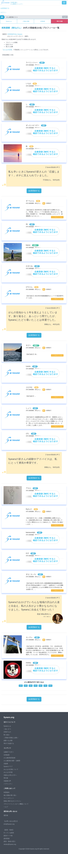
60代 (40, 685)
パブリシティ (8, 784)
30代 (25, 685)
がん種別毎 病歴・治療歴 (12, 760)
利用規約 (6, 792)
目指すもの (7, 732)
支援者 (6, 763)
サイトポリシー (9, 798)
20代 (20, 685)
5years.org (9, 717)
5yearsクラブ (8, 766)
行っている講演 (9, 833)
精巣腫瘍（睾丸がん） (12, 28)
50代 (35, 685)
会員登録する (5, 8)
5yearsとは (9, 21)
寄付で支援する (9, 743)
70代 (45, 685)
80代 (50, 685)
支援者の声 (7, 781)
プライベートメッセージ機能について (16, 804)
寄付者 (6, 778)
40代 (30, 685)
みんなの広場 (7, 49)
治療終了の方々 (9, 752)
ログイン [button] (3, 12)
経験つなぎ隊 (8, 740)
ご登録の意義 (25, 21)
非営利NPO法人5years (14, 34)
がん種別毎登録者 (9, 758)
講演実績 (6, 838)
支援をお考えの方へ (10, 775)
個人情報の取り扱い (10, 795)
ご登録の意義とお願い (11, 737)
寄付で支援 (59, 21)
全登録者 (42, 21)
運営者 (6, 815)
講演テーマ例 (8, 835)
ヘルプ (6, 807)
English (65, 17)
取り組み (6, 735)
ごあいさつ (7, 729)
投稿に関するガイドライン (12, 801)
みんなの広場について (11, 769)
